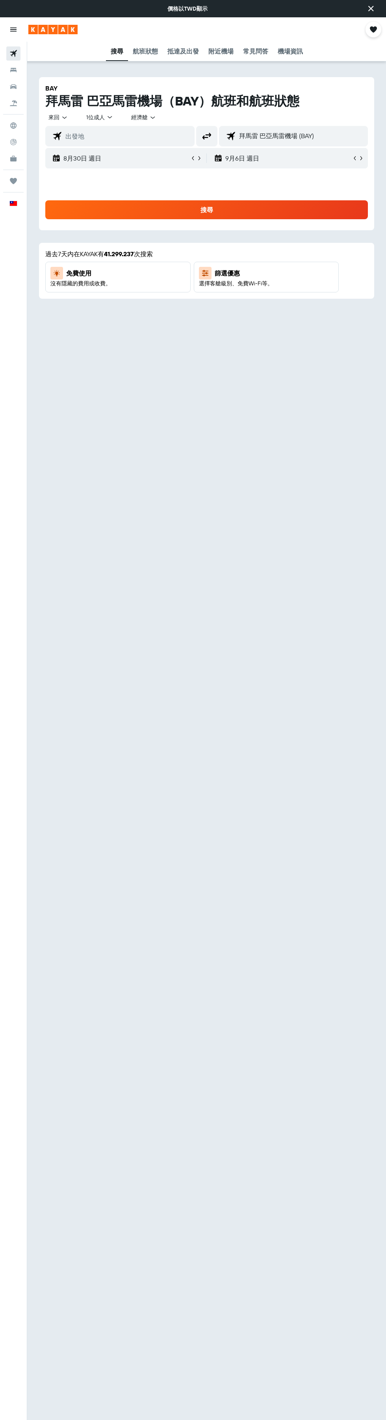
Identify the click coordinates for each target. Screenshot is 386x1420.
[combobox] (144, 117)
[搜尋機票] (13, 53)
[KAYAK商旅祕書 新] (13, 158)
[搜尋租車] (13, 86)
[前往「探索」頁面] (13, 125)
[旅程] (13, 181)
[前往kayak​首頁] (53, 29)
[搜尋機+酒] (13, 103)
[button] (371, 8)
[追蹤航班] (13, 142)
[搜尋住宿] (13, 70)
